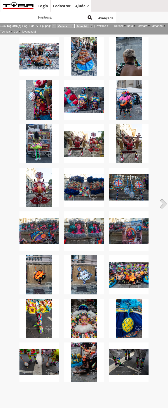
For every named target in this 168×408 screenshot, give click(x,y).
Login (43, 6)
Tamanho (157, 26)
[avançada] (29, 31)
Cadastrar (61, 6)
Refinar (118, 26)
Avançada (106, 18)
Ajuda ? (82, 6)
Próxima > (102, 26)
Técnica (5, 31)
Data (130, 26)
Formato (142, 26)
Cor (16, 31)
